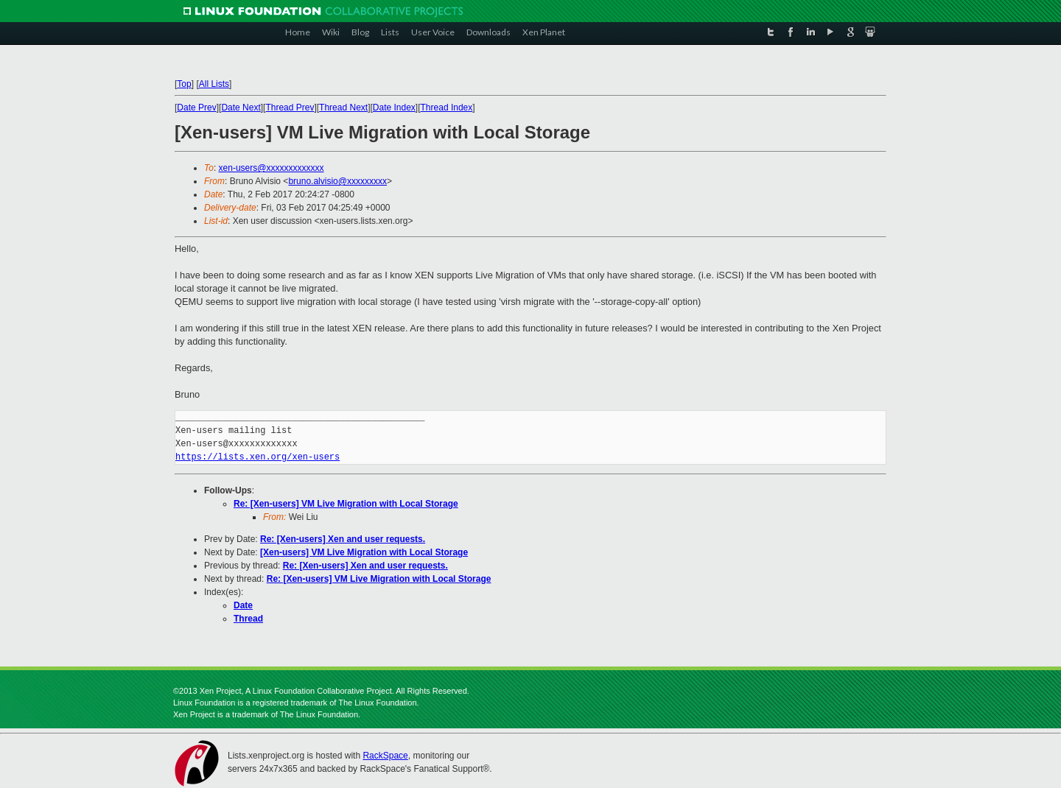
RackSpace (385, 755)
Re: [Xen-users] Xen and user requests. (342, 539)
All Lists (214, 84)
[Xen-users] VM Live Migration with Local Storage (364, 552)
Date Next (240, 107)
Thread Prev (289, 107)
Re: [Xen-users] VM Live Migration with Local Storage (346, 504)
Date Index (394, 107)
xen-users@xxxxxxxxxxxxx (271, 168)
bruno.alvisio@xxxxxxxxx (337, 181)
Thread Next (343, 107)
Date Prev (196, 107)
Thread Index (447, 107)
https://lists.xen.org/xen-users (257, 457)
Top (184, 84)
